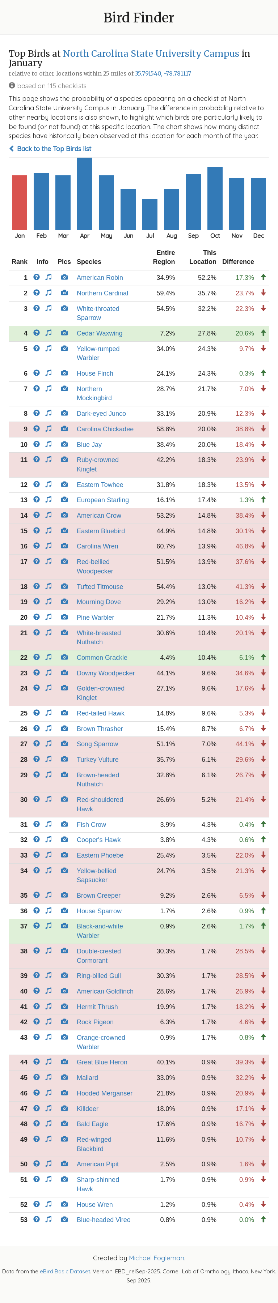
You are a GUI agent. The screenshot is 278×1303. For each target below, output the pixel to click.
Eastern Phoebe (100, 855)
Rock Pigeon (95, 1022)
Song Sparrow (97, 744)
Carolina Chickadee (105, 429)
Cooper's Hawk (99, 839)
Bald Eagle (92, 1124)
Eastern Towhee (100, 484)
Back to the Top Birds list (50, 149)
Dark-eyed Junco (101, 413)
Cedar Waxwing (99, 333)
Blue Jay (89, 444)
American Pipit (98, 1164)
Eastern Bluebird (101, 531)
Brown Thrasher (100, 728)
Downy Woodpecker (106, 673)
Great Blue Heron (102, 1062)
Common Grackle (102, 657)
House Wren (95, 1204)
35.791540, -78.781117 (163, 73)
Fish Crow (91, 824)
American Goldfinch (105, 991)
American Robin (100, 277)
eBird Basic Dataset (65, 1271)
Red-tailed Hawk (101, 713)
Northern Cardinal (102, 293)
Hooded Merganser (104, 1093)
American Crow (99, 515)
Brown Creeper (99, 895)
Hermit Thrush (97, 1007)
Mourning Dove (99, 602)
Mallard (87, 1077)
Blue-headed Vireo (104, 1219)
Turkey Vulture (98, 759)
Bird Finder (139, 18)
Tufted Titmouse (100, 586)
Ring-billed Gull (99, 975)
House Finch (95, 373)
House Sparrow (99, 911)
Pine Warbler (95, 617)
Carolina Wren (97, 546)
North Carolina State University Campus (151, 53)
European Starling (103, 500)
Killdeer (87, 1108)
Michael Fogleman (156, 1258)
